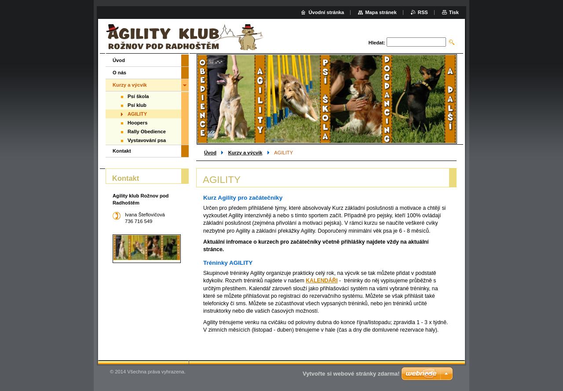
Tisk (454, 12)
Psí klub (137, 105)
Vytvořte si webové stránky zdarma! (351, 373)
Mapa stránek (381, 12)
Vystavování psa (147, 140)
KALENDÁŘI (322, 281)
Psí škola (138, 96)
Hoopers (137, 122)
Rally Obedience (147, 131)
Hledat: (377, 42)
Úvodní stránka (326, 12)
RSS (423, 12)
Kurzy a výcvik (245, 152)
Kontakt (122, 150)
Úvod (210, 152)
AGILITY (137, 114)
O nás (119, 72)
